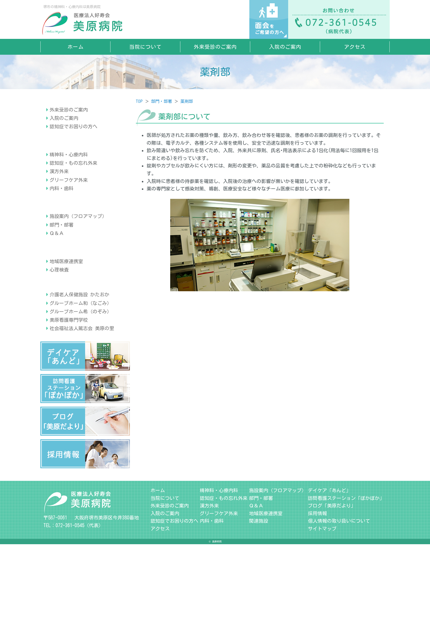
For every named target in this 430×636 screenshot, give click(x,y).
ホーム (75, 46)
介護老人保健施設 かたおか (79, 386)
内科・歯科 (61, 225)
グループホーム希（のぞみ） (81, 403)
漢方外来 (59, 208)
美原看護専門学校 (69, 411)
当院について (145, 46)
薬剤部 (186, 101)
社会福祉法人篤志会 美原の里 (82, 420)
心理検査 (59, 343)
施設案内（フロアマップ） (78, 271)
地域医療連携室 (66, 334)
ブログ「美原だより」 (332, 597)
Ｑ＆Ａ (57, 288)
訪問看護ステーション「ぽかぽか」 (346, 590)
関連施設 (258, 612)
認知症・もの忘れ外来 (73, 199)
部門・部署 (161, 101)
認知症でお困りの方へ (73, 145)
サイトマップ (322, 620)
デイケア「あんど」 (329, 582)
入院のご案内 (285, 46)
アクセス (355, 46)
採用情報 (317, 605)
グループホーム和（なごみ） (81, 395)
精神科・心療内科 (69, 191)
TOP (139, 101)
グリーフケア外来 (69, 216)
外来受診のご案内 (215, 46)
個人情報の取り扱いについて (339, 612)
